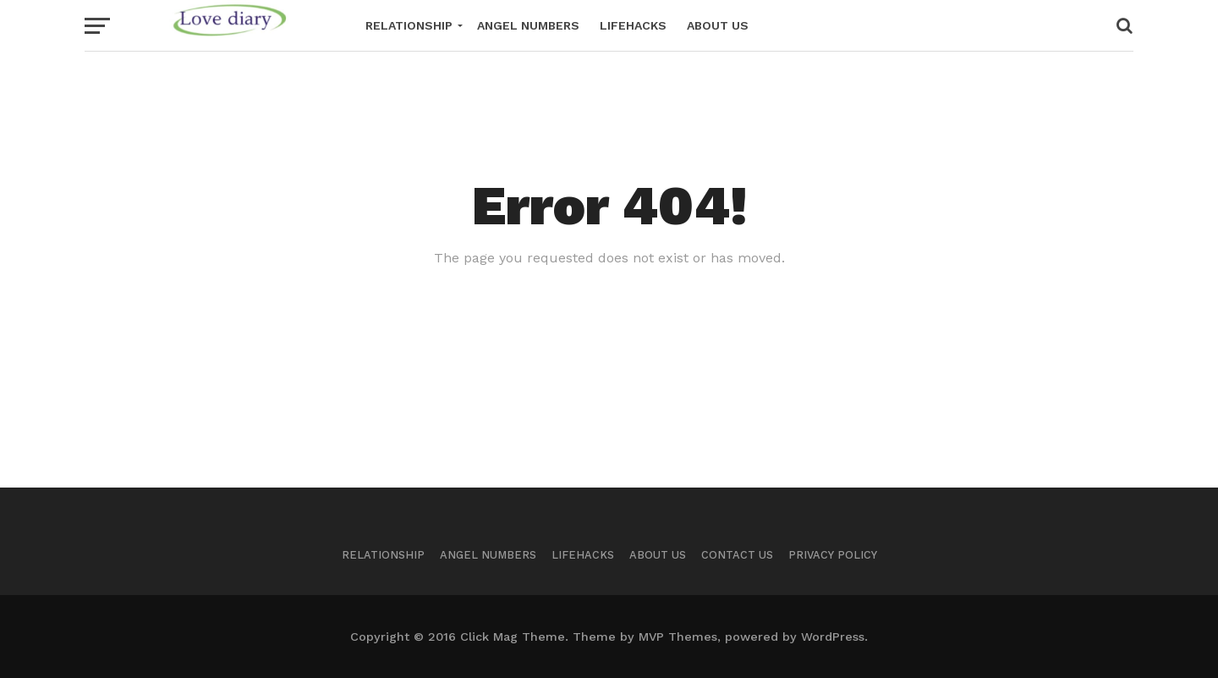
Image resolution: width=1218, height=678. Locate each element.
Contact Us (737, 554)
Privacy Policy (832, 554)
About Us (718, 25)
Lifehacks (633, 25)
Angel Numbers (528, 25)
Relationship (409, 25)
